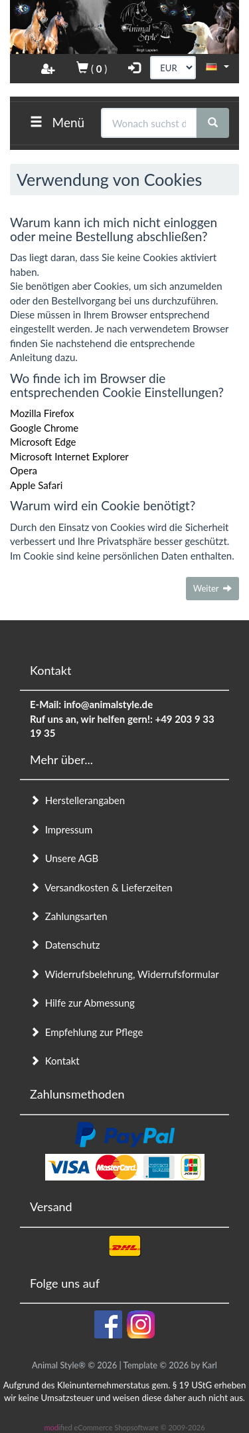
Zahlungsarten (69, 916)
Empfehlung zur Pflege (86, 1032)
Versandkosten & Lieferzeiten (101, 887)
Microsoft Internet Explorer (69, 456)
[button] (217, 66)
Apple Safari (36, 485)
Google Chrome (44, 428)
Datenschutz (65, 945)
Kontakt (55, 1061)
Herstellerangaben (77, 800)
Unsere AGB (64, 858)
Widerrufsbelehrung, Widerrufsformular (124, 974)
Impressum (61, 829)
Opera (23, 470)
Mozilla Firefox (42, 413)
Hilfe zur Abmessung (82, 1003)
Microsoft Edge (43, 442)
